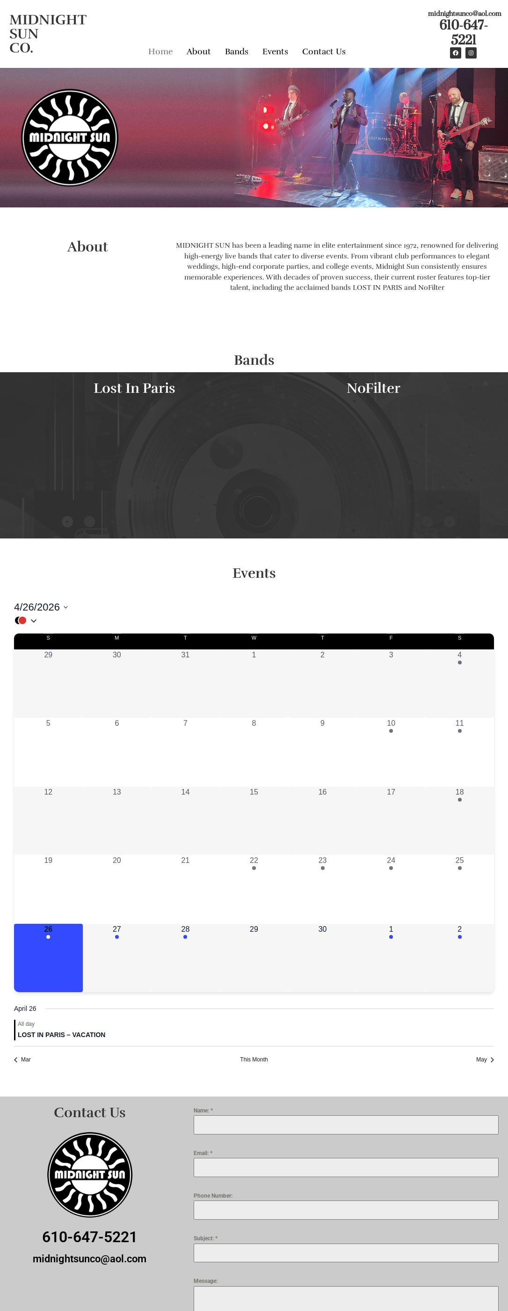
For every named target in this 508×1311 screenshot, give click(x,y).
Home (160, 51)
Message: (206, 1281)
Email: (203, 1153)
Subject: (206, 1238)
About (199, 51)
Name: (203, 1110)
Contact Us (324, 51)
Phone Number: (213, 1196)
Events (275, 51)
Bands (236, 51)
